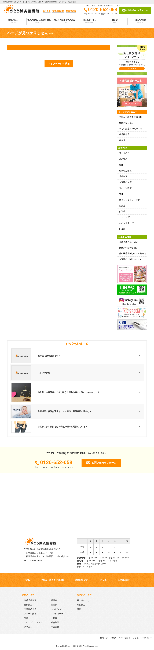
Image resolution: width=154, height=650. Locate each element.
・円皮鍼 (53, 618)
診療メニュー (13, 21)
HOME (27, 580)
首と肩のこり (125, 153)
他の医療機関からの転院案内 (132, 253)
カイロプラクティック (129, 200)
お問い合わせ (124, 638)
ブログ (113, 638)
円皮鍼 (122, 229)
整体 (121, 194)
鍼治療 (122, 206)
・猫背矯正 (54, 622)
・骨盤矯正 (27, 605)
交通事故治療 (125, 182)
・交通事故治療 (29, 609)
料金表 (114, 21)
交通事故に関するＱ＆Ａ (130, 259)
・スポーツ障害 (29, 614)
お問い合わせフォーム (135, 10)
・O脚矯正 (27, 627)
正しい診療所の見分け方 (130, 128)
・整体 (25, 618)
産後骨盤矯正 (125, 171)
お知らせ (104, 638)
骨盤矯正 (123, 176)
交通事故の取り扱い (128, 242)
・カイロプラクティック (33, 622)
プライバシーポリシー (142, 638)
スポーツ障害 (125, 188)
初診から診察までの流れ (64, 21)
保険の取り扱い (89, 21)
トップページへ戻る (59, 63)
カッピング (124, 217)
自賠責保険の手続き (128, 248)
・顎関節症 (54, 627)
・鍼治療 (53, 600)
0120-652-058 (100, 9)
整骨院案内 (124, 134)
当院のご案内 (140, 21)
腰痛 (121, 165)
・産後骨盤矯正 (29, 600)
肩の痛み (123, 159)
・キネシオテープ (57, 614)
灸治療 (122, 211)
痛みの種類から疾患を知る (39, 21)
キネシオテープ (126, 223)
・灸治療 (53, 605)
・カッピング (55, 609)
